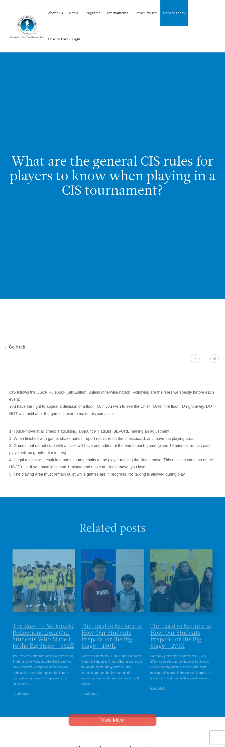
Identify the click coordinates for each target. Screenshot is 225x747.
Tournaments (117, 12)
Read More (20, 701)
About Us (55, 12)
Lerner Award (145, 12)
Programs (92, 12)
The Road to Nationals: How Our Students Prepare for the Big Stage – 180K (111, 643)
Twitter (220, 358)
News (73, 12)
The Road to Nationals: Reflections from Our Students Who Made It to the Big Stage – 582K (43, 643)
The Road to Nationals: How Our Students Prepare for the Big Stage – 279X (180, 643)
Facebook (200, 358)
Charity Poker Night (64, 39)
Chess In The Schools (27, 26)
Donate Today (174, 12)
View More (112, 725)
